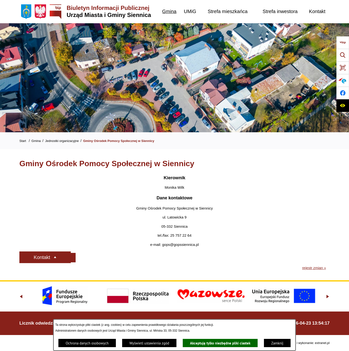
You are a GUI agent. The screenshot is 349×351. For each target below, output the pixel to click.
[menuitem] (169, 11)
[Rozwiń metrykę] (61, 257)
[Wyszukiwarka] (342, 55)
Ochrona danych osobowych (87, 343)
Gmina (36, 141)
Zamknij (277, 343)
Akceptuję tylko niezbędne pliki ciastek (220, 343)
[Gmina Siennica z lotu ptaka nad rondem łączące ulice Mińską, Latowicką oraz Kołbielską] (174, 77)
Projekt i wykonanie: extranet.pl (308, 343)
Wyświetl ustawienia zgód (149, 343)
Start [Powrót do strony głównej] (22, 141)
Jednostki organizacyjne (62, 141)
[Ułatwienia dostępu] (342, 105)
